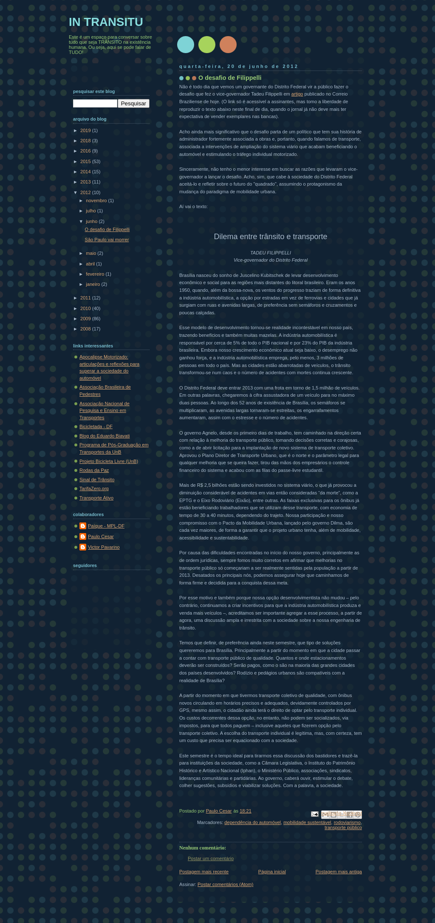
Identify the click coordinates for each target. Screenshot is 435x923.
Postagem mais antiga (339, 871)
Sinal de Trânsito (96, 479)
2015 (86, 161)
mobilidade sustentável (307, 822)
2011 (86, 297)
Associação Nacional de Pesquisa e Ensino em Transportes (104, 410)
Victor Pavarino (104, 547)
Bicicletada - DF (96, 426)
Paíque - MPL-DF (106, 525)
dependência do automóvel (252, 822)
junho (92, 221)
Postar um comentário (211, 858)
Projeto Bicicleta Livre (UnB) (108, 461)
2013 (86, 181)
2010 (86, 308)
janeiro (93, 284)
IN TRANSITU (106, 21)
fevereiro (95, 274)
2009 (86, 318)
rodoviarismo (347, 822)
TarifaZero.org (94, 488)
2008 (86, 328)
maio (91, 253)
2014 (86, 171)
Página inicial (272, 871)
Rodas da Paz (94, 470)
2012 (86, 192)
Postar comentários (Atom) (225, 884)
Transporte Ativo (96, 497)
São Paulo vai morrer (107, 239)
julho (91, 210)
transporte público (343, 827)
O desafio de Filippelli (107, 229)
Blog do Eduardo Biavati (104, 435)
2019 (86, 130)
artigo (297, 93)
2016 (86, 150)
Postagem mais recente (204, 871)
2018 (86, 140)
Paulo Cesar (101, 536)
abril (91, 263)
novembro (97, 200)
